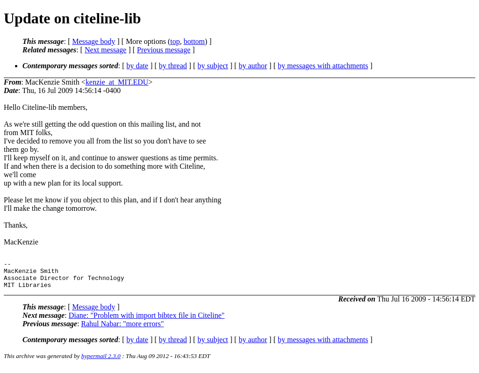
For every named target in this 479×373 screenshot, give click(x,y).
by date (137, 66)
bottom (193, 41)
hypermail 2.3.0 (101, 361)
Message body (93, 41)
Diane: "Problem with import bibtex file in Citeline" (147, 321)
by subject (212, 66)
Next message (105, 50)
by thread (173, 66)
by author (253, 66)
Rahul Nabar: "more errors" (122, 329)
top (175, 41)
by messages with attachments (323, 66)
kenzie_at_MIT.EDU (117, 82)
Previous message (163, 50)
